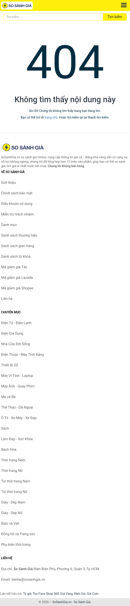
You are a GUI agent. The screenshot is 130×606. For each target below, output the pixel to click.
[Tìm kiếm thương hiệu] (53, 17)
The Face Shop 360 (45, 593)
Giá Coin (92, 593)
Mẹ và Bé (8, 397)
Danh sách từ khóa (16, 256)
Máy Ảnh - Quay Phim (17, 386)
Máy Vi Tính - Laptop (17, 376)
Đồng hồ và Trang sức (18, 534)
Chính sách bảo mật (16, 193)
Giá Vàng (66, 593)
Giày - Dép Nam (13, 502)
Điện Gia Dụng (12, 333)
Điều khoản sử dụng (16, 204)
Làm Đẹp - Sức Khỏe (17, 439)
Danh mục (9, 225)
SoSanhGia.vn (61, 602)
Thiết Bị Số (9, 365)
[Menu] (124, 5)
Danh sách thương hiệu (19, 235)
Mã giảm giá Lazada (17, 278)
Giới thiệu (8, 183)
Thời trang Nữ (12, 471)
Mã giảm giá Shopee (17, 288)
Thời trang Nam (13, 460)
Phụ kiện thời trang (16, 544)
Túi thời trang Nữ (14, 492)
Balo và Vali (10, 523)
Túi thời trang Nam (15, 481)
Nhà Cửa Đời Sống (15, 344)
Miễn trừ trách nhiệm (17, 214)
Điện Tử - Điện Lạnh (16, 323)
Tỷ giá (27, 593)
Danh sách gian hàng (17, 246)
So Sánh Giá (82, 602)
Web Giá (80, 593)
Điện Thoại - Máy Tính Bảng (22, 354)
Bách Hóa (8, 449)
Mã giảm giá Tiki (14, 267)
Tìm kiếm (114, 17)
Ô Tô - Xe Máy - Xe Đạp (18, 418)
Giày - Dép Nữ (12, 513)
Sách (5, 428)
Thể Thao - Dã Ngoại (17, 407)
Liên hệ (6, 299)
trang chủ (50, 117)
